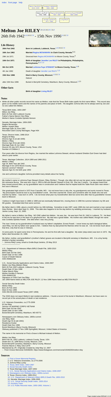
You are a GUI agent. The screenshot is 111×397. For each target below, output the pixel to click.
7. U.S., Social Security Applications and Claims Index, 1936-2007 (34, 371)
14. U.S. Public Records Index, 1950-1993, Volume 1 (29, 385)
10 (49, 30)
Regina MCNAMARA (42, 52)
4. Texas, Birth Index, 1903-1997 (21, 365)
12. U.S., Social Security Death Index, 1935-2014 (28, 381)
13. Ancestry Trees (15, 383)
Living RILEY (46, 91)
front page (12, 2)
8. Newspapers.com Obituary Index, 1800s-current (28, 373)
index (4, 2)
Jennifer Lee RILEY (49, 60)
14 (77, 66)
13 (40, 62)
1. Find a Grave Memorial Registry (22, 359)
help (20, 2)
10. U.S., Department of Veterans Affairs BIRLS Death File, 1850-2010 (36, 377)
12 (43, 62)
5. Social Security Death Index (20, 367)
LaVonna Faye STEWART (44, 67)
